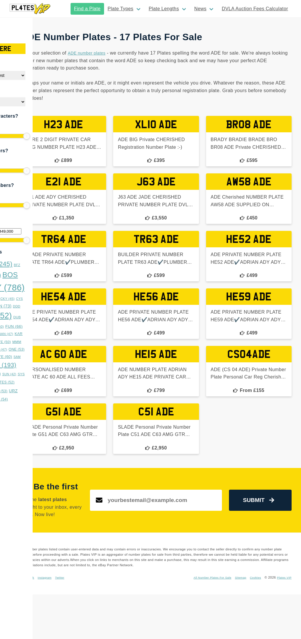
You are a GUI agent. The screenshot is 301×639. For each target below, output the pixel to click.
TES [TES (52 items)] (49, 382)
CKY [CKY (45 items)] (50, 298)
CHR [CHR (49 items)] (34, 298)
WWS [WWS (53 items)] (25, 399)
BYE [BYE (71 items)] (16, 298)
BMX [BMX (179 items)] (29, 275)
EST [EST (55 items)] (23, 326)
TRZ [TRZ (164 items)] (20, 390)
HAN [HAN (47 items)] (48, 334)
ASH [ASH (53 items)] (15, 265)
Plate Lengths (164, 8)
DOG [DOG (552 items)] (35, 315)
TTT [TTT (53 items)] (43, 391)
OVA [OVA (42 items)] (14, 357)
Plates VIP (283, 622)
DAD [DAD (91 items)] (24, 305)
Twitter (128, 616)
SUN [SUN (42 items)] (52, 374)
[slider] (8, 136)
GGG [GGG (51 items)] (31, 334)
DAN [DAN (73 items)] (45, 306)
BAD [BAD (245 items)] (39, 264)
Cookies (285, 616)
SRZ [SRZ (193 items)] (44, 365)
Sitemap (268, 616)
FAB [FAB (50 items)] (39, 326)
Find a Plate (87, 8)
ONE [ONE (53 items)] (59, 349)
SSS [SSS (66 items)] (15, 374)
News (200, 8)
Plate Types (120, 8)
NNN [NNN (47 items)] (42, 349)
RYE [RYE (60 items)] (46, 356)
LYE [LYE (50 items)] (46, 342)
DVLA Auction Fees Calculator (255, 8)
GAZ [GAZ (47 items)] (14, 334)
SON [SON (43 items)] (21, 366)
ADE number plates (153, 52)
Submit (266, 526)
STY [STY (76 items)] (35, 373)
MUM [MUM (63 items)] (24, 349)
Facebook (92, 616)
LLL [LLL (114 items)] (27, 341)
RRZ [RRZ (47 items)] (29, 357)
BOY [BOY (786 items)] (47, 287)
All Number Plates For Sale (237, 616)
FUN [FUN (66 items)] (56, 326)
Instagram (111, 616)
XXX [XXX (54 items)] (43, 399)
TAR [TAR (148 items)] (28, 381)
